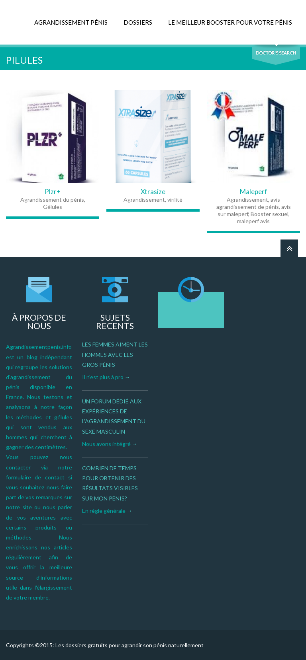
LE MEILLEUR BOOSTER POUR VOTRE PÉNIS (230, 22)
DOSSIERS (138, 22)
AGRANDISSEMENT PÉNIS (71, 22)
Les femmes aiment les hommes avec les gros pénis (115, 354)
